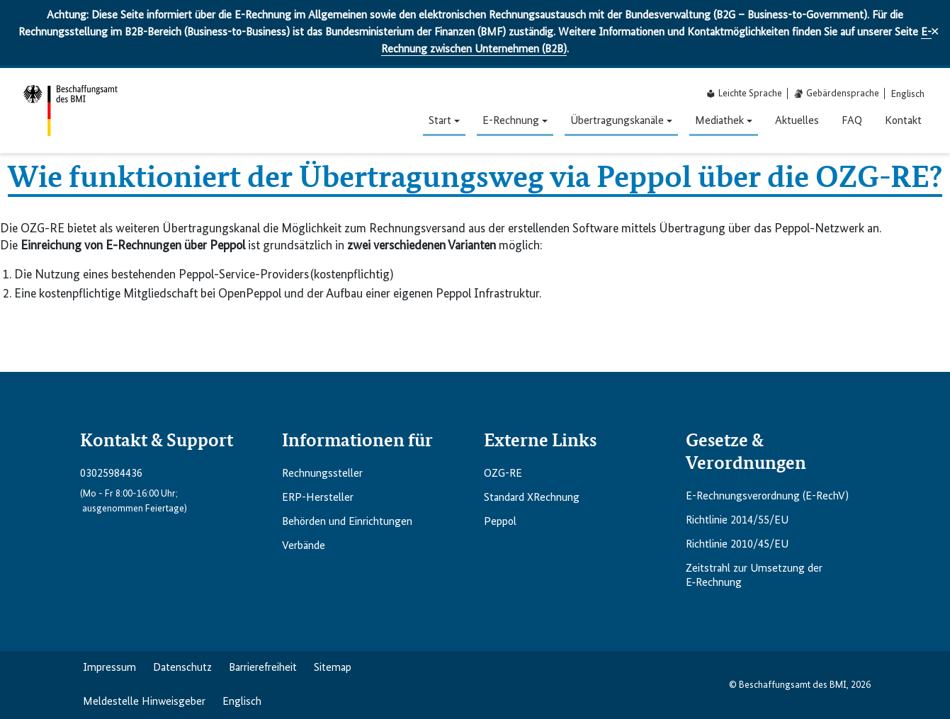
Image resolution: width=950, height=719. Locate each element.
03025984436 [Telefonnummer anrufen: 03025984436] (111, 474)
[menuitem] (907, 94)
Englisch (241, 702)
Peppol (500, 522)
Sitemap (332, 668)
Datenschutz (182, 668)
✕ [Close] (934, 32)
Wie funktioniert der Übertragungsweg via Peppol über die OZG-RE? (475, 175)
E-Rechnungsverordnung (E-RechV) (767, 496)
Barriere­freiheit (263, 668)
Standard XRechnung (531, 498)
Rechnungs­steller (322, 474)
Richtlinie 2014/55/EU (737, 520)
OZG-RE (503, 474)
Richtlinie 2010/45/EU (737, 544)
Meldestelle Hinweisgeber (144, 702)
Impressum (109, 668)
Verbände (303, 546)
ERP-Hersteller (318, 498)
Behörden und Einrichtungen (347, 522)
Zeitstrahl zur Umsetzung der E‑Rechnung (754, 576)
